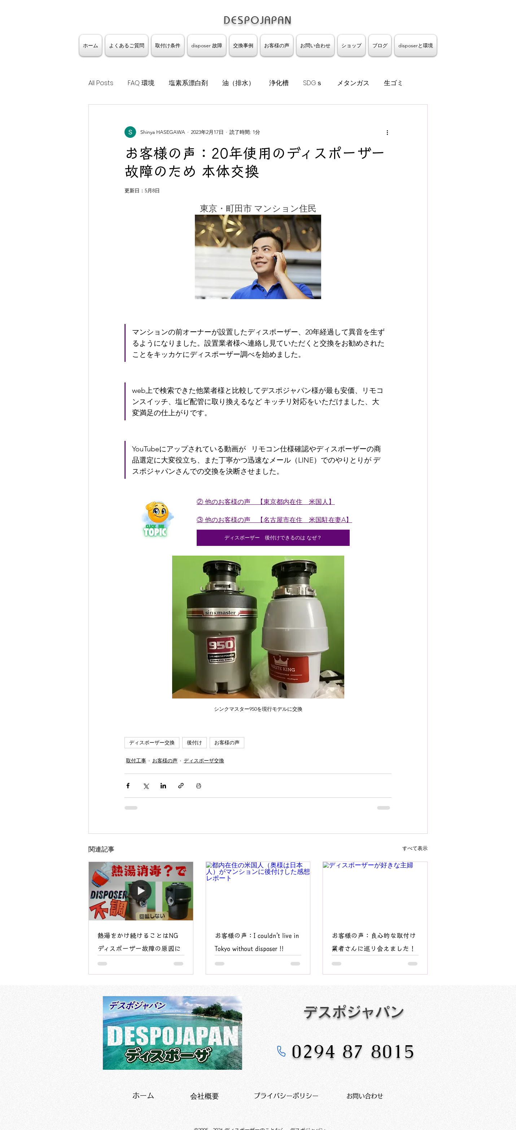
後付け (194, 742)
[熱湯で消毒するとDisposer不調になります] (141, 891)
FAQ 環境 (141, 82)
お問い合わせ (364, 1096)
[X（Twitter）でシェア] (145, 785)
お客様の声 (227, 742)
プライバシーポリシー (286, 1095)
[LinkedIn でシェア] (163, 785)
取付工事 (136, 760)
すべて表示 (415, 848)
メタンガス (353, 82)
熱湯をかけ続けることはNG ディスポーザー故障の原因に (140, 942)
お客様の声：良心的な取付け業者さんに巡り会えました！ (374, 942)
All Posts (100, 82)
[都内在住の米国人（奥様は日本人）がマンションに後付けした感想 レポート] (258, 891)
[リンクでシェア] (181, 785)
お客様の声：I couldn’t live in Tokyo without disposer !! (257, 942)
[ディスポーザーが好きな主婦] (375, 891)
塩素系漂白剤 (188, 82)
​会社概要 (204, 1096)
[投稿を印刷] (198, 785)
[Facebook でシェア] (127, 785)
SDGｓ (313, 82)
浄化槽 (279, 82)
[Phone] (281, 1051)
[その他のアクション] (387, 132)
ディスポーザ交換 (204, 760)
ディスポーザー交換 (152, 742)
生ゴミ (393, 82)
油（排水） (238, 82)
